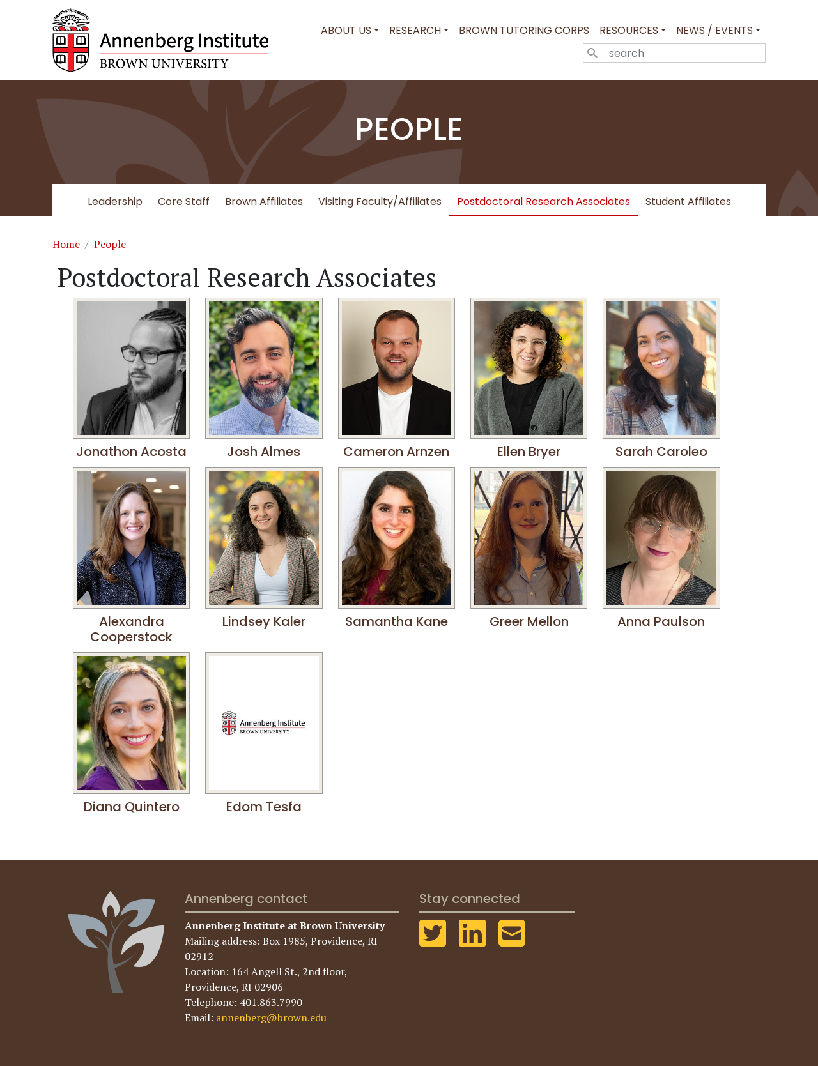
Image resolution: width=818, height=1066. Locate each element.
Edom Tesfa (264, 807)
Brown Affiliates (264, 201)
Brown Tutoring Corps (524, 30)
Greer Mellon (529, 621)
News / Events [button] (714, 30)
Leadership (115, 201)
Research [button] (415, 30)
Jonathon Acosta (131, 452)
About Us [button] (346, 30)
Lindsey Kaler (263, 621)
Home (66, 244)
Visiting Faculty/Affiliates (380, 201)
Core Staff (184, 201)
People (110, 244)
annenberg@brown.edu (271, 1017)
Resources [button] (628, 30)
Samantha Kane (396, 621)
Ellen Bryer (528, 452)
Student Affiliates (688, 201)
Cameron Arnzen (396, 452)
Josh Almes (263, 452)
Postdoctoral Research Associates (543, 201)
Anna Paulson (661, 621)
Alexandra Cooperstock (131, 629)
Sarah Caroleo (661, 452)
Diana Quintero (132, 807)
